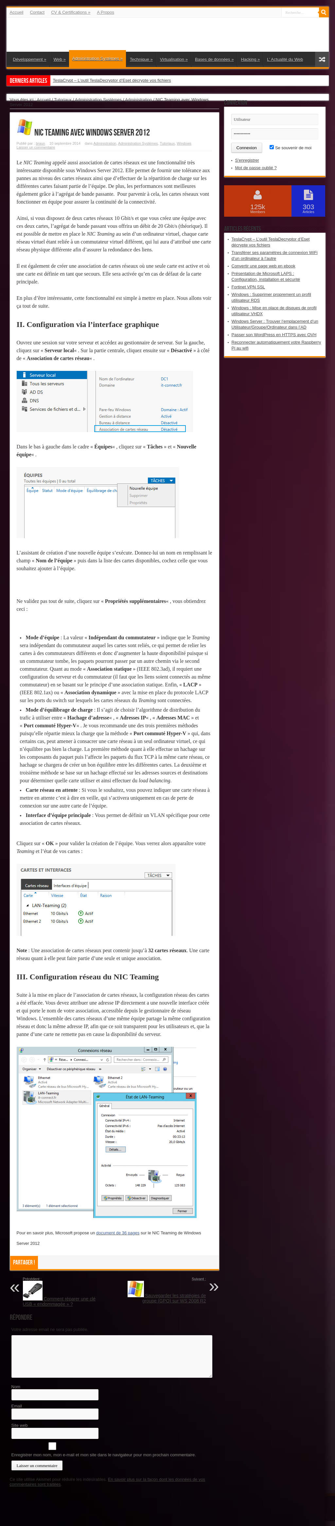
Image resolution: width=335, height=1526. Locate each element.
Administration (138, 99)
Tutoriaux (63, 99)
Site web (19, 1425)
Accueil (17, 12)
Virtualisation (174, 59)
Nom (15, 1386)
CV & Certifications (70, 12)
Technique (141, 59)
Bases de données (214, 59)
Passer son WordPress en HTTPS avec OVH (274, 334)
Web (59, 59)
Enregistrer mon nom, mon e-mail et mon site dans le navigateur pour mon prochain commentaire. (103, 1454)
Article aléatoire (322, 59)
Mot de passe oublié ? (256, 167)
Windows (184, 143)
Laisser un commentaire (36, 147)
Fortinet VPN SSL (248, 286)
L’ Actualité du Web (285, 59)
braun (40, 143)
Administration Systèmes (97, 58)
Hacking (250, 59)
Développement (29, 59)
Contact (37, 12)
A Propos (105, 12)
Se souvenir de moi (290, 147)
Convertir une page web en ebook (263, 265)
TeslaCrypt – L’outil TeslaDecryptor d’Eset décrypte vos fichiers (112, 80)
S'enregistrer (247, 160)
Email (16, 1406)
